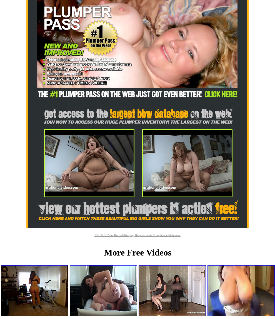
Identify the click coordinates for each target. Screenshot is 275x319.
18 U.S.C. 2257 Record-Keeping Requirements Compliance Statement (137, 235)
